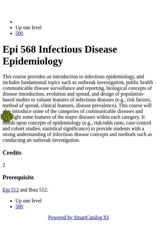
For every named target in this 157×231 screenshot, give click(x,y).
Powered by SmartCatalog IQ (78, 217)
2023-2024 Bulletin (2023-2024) (49, 21)
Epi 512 (11, 190)
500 (19, 33)
